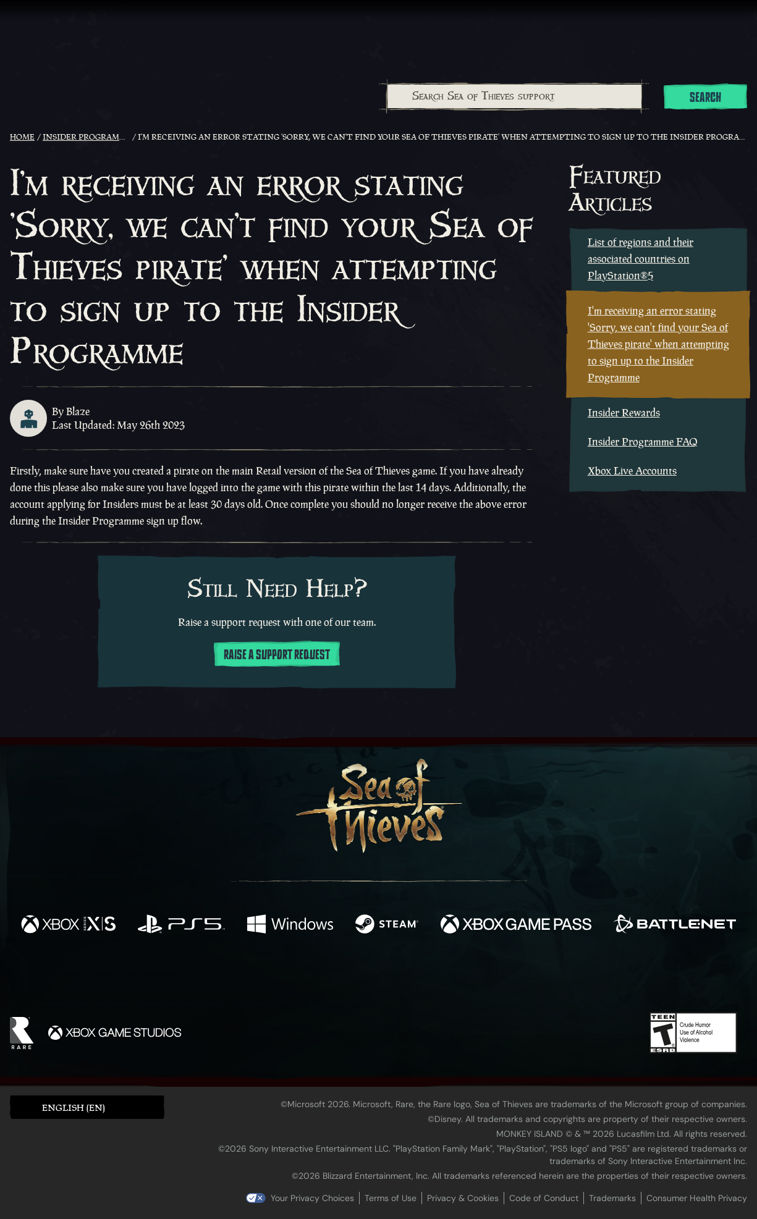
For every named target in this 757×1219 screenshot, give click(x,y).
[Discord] (428, 979)
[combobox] (514, 96)
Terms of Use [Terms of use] (391, 1198)
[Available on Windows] (290, 925)
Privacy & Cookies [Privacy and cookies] (463, 1198)
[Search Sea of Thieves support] (514, 96)
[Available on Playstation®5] (181, 925)
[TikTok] (463, 977)
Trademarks (612, 1198)
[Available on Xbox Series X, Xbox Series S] (68, 925)
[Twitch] (323, 977)
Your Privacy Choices (312, 1198)
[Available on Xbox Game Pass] (516, 925)
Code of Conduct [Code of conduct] (543, 1198)
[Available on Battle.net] (674, 925)
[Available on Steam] (387, 925)
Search (705, 97)
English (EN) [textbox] (73, 1107)
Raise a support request (277, 655)
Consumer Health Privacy (696, 1198)
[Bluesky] (497, 978)
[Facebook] (254, 976)
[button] (87, 1106)
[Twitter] (286, 976)
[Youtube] (375, 977)
